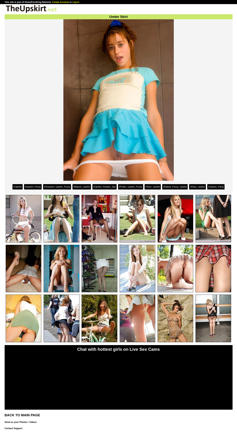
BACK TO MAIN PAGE (22, 415)
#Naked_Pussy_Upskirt (175, 186)
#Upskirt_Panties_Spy (104, 186)
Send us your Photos (16, 422)
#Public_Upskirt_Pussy (130, 186)
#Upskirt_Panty (216, 186)
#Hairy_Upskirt (197, 186)
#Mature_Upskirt (81, 186)
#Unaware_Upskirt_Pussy (57, 186)
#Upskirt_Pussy (33, 186)
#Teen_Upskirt (152, 186)
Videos (33, 422)
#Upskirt (17, 186)
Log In (75, 2)
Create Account (60, 2)
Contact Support (13, 428)
